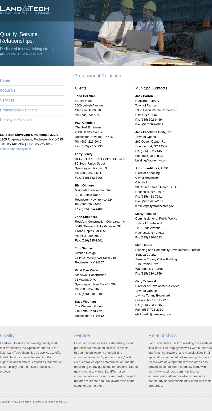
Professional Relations (18, 110)
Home (5, 80)
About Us (8, 90)
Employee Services (16, 120)
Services (7, 100)
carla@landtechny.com (15, 149)
